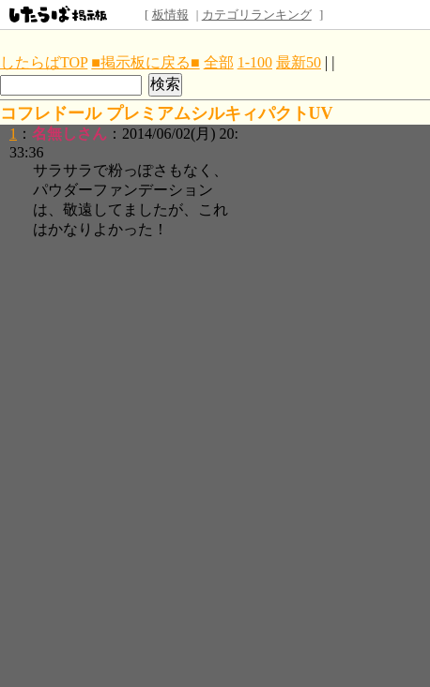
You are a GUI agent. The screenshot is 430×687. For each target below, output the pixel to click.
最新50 (298, 62)
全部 (219, 62)
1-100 (255, 62)
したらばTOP (43, 62)
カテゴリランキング (257, 14)
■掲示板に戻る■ (145, 62)
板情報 (170, 14)
